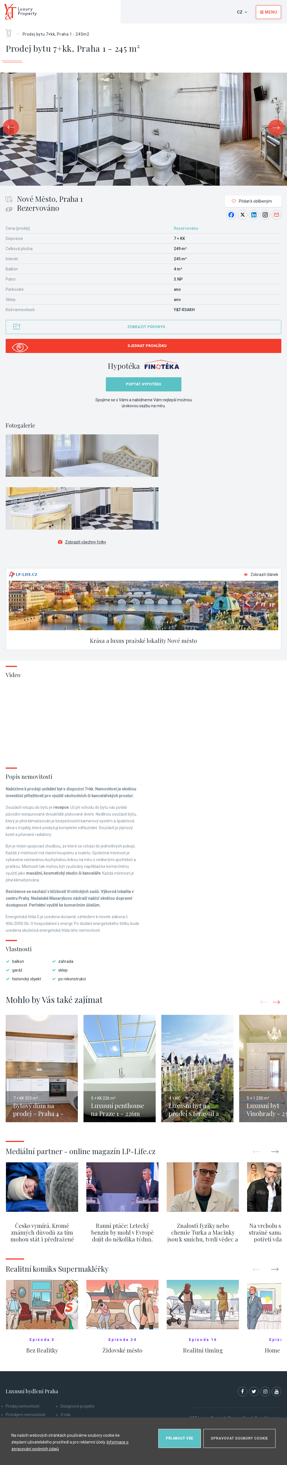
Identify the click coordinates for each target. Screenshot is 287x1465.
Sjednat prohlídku (147, 346)
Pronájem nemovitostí (25, 1414)
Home (11, 31)
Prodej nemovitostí (22, 1406)
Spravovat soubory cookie (239, 1438)
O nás (66, 1414)
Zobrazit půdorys (146, 327)
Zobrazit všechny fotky (82, 542)
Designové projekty (78, 1406)
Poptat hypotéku (143, 384)
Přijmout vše (179, 1438)
